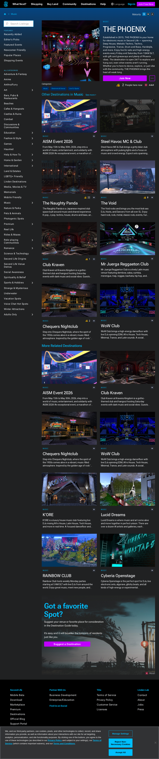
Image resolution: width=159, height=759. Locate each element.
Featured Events (13, 44)
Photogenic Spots (14, 218)
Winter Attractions (14, 309)
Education (9, 132)
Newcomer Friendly (15, 50)
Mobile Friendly (13, 197)
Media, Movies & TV (15, 186)
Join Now (124, 78)
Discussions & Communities (12, 126)
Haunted (9, 149)
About (141, 699)
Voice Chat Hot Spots (16, 303)
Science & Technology (16, 253)
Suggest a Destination (67, 644)
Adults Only (10, 314)
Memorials (10, 192)
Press (141, 709)
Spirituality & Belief (15, 277)
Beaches (8, 103)
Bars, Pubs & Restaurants (11, 97)
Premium (9, 224)
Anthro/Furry (11, 84)
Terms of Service (106, 695)
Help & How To (12, 154)
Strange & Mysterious (16, 288)
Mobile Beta (17, 695)
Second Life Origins (15, 258)
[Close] (155, 742)
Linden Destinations (15, 181)
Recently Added (13, 34)
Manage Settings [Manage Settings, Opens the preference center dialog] (120, 733)
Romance (9, 248)
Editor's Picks (11, 39)
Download (16, 699)
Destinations (17, 714)
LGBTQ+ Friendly (13, 176)
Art (5, 90)
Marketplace (17, 704)
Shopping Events (13, 60)
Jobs (140, 704)
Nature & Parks (12, 208)
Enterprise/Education (62, 699)
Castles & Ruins (12, 114)
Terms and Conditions (64, 743)
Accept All (121, 752)
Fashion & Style (12, 138)
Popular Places (12, 55)
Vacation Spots (12, 298)
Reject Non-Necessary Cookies (120, 743)
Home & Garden (13, 160)
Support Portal (18, 723)
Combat (8, 119)
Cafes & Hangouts (14, 108)
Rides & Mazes (12, 234)
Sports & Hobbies (14, 282)
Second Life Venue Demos (14, 265)
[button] (19, 4)
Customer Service (107, 704)
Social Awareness (14, 272)
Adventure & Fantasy (15, 74)
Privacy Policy (105, 699)
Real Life (9, 229)
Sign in (131, 4)
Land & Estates (12, 171)
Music (14, 14)
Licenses (102, 709)
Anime (7, 79)
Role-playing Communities (11, 241)
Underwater (10, 293)
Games (8, 143)
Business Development (63, 695)
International (11, 165)
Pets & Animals (12, 213)
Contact (142, 695)
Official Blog (17, 718)
